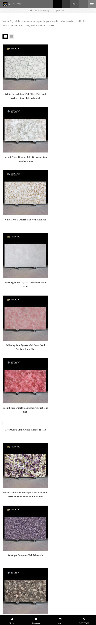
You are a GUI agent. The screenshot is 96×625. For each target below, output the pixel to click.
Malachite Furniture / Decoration (17, 489)
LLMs (4, 472)
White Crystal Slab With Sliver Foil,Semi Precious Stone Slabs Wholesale (24, 94)
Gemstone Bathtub (10, 498)
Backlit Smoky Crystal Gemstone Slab (24, 358)
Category (45, 10)
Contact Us (7, 459)
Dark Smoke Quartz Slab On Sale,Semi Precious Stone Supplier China (71, 338)
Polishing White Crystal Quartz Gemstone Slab (72, 155)
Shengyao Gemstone (11, 533)
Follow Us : (8, 595)
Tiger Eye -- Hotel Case (13, 524)
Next (43, 421)
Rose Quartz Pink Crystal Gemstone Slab (24, 236)
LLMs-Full (7, 476)
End (51, 421)
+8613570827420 (16, 567)
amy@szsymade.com (18, 559)
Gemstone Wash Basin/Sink (15, 506)
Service (5, 528)
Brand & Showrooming (12, 537)
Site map (6, 467)
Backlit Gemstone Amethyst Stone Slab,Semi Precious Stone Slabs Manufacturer (71, 277)
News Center (8, 454)
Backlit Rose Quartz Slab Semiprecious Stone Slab (71, 216)
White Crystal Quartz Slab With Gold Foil (24, 153)
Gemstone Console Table (13, 494)
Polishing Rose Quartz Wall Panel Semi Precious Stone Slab (24, 216)
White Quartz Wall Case (13, 520)
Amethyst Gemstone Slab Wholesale (24, 336)
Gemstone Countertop (12, 502)
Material (5, 463)
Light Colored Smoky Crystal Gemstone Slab (72, 399)
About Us (6, 450)
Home (34, 10)
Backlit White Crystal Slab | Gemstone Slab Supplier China (71, 94)
